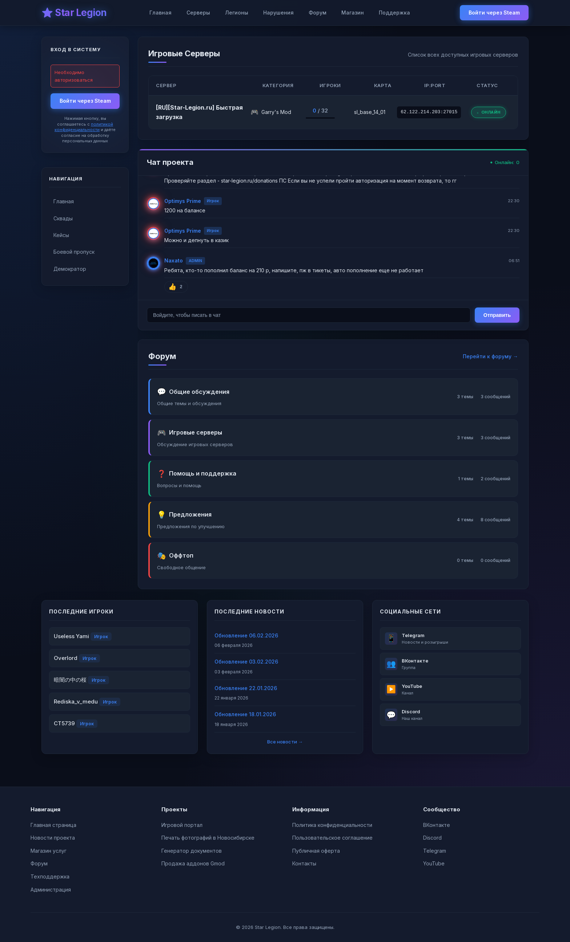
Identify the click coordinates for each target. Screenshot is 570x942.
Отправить (497, 315)
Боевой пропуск (74, 252)
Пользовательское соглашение (332, 838)
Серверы (198, 12)
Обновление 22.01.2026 (245, 688)
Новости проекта (53, 838)
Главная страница (53, 825)
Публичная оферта (316, 851)
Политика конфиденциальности (332, 825)
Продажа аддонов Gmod (193, 863)
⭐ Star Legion (74, 12)
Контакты (304, 863)
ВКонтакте (436, 825)
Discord (432, 838)
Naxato (173, 260)
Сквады (63, 218)
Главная (160, 12)
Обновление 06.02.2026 (246, 635)
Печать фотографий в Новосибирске (207, 838)
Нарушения (278, 12)
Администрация (51, 889)
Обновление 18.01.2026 (245, 714)
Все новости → (285, 742)
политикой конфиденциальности (84, 127)
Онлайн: (504, 162)
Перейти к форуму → (490, 356)
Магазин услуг (49, 851)
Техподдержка (50, 876)
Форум (317, 12)
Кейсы (61, 235)
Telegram (434, 851)
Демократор (69, 269)
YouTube (434, 863)
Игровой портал (181, 825)
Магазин (352, 12)
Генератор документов (191, 851)
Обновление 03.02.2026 (246, 661)
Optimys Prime (182, 201)
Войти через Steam (494, 12)
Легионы (236, 12)
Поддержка (394, 12)
